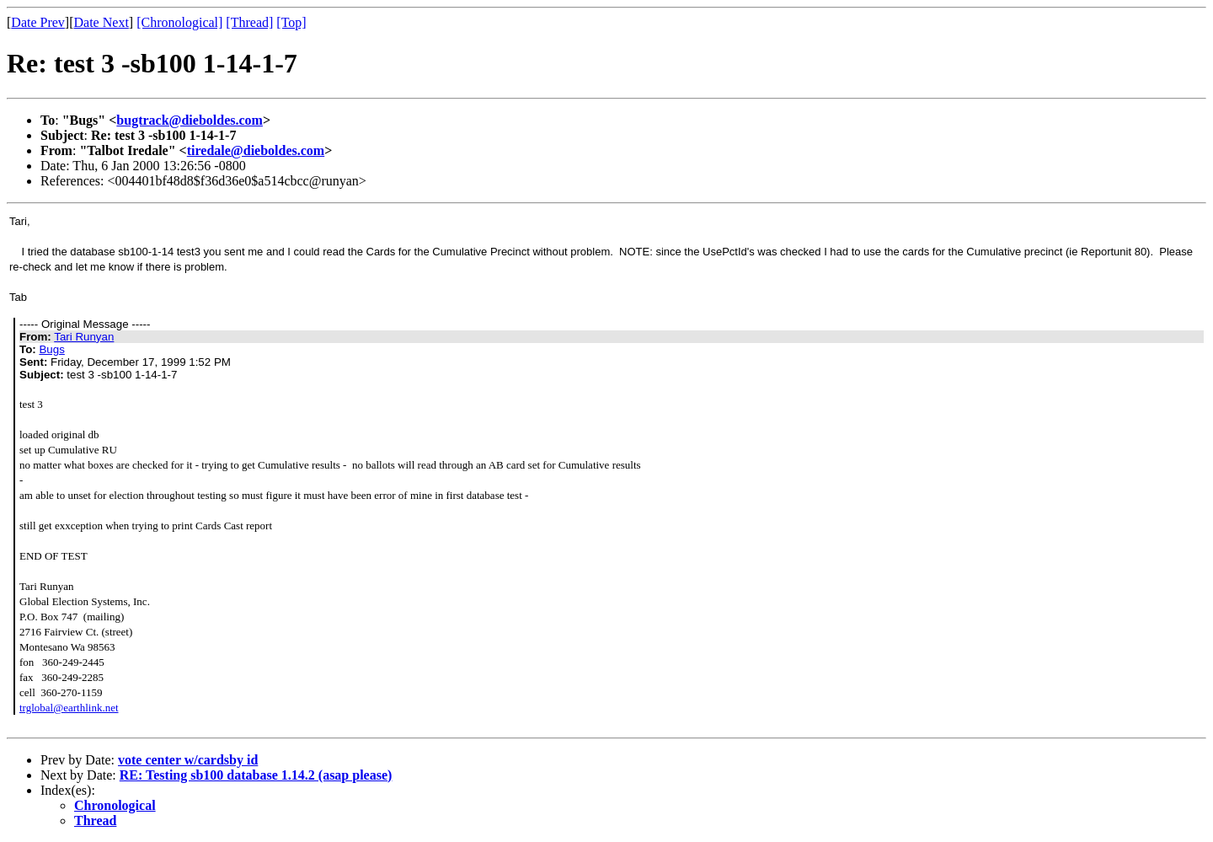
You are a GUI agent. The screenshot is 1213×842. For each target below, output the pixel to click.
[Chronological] (179, 22)
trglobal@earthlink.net (69, 707)
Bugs (51, 349)
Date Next (101, 22)
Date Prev (38, 22)
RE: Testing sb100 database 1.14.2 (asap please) (256, 775)
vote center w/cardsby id (188, 760)
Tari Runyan (84, 336)
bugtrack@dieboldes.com (189, 120)
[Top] (291, 22)
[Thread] (249, 22)
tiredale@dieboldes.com (255, 150)
